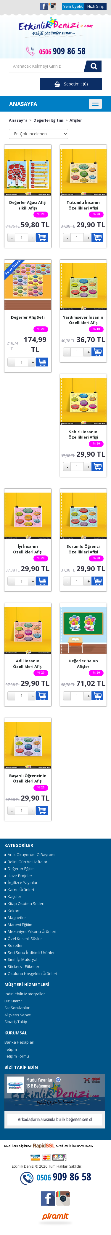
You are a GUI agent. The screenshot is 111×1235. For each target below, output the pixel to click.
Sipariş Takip (15, 1021)
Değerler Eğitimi (49, 120)
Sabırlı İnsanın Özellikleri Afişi (83, 434)
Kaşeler (12, 896)
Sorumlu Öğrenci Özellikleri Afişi (83, 549)
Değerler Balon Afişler (83, 663)
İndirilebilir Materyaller (24, 993)
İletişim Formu (16, 1056)
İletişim (10, 1049)
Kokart (12, 910)
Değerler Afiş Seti (28, 317)
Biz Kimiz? (13, 1001)
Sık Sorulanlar (17, 1007)
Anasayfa (18, 120)
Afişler (76, 120)
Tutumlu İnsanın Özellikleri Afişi (83, 205)
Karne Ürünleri (19, 889)
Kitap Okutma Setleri (24, 903)
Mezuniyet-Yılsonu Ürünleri (30, 931)
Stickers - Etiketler (21, 966)
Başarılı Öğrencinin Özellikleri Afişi (27, 778)
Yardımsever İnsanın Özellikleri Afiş (83, 320)
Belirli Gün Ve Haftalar (25, 861)
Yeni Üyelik (73, 6)
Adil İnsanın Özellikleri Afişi (28, 663)
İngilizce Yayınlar (21, 882)
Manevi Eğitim (18, 924)
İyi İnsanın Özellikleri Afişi (28, 549)
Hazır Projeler (18, 875)
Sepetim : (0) (71, 84)
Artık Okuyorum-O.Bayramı (29, 854)
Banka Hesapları (19, 1042)
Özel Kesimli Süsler (23, 938)
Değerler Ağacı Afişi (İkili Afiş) (27, 205)
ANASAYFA (23, 103)
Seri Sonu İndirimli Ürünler (29, 952)
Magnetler (15, 917)
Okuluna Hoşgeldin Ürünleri (30, 973)
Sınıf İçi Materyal (20, 959)
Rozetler (13, 945)
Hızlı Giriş (95, 6)
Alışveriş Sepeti (17, 1014)
